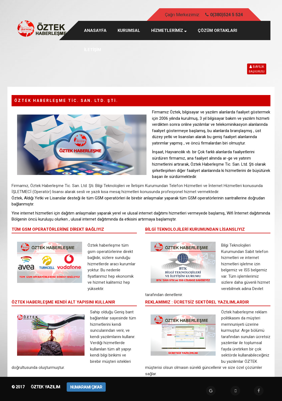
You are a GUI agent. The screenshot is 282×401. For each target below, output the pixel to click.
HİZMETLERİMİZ (169, 30)
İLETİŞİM (92, 49)
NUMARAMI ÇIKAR (86, 387)
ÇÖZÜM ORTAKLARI (217, 30)
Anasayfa (95, 30)
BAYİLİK (257, 69)
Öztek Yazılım (46, 386)
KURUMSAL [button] (129, 30)
